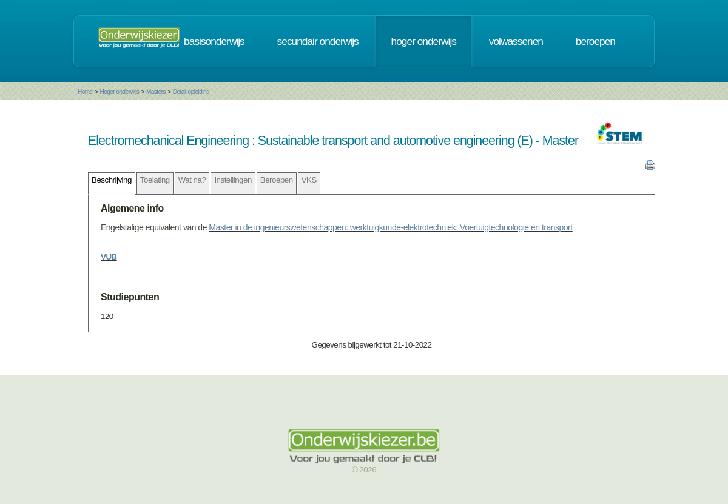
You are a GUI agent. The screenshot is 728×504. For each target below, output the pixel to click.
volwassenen (516, 41)
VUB (109, 256)
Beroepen (276, 179)
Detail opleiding (191, 92)
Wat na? (192, 179)
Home (85, 92)
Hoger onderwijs (119, 92)
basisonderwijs (214, 41)
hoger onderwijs (423, 41)
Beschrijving (112, 179)
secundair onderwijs (318, 41)
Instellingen (232, 179)
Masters (156, 92)
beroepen (595, 41)
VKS (309, 179)
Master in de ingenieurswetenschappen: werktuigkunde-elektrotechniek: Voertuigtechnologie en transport (390, 227)
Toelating (155, 179)
